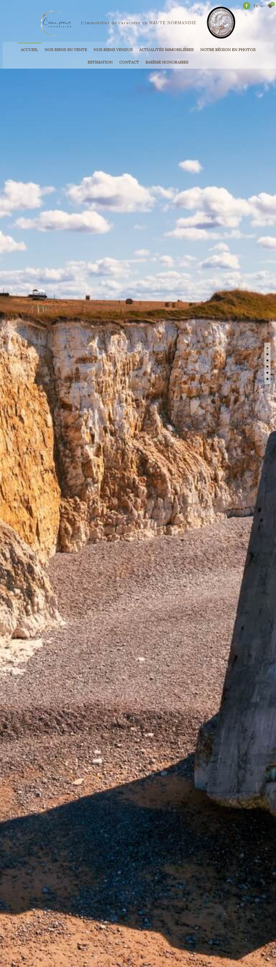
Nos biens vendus (113, 43)
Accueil (29, 43)
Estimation (100, 56)
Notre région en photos (228, 43)
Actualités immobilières (166, 43)
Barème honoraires (167, 56)
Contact (129, 56)
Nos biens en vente (66, 43)
